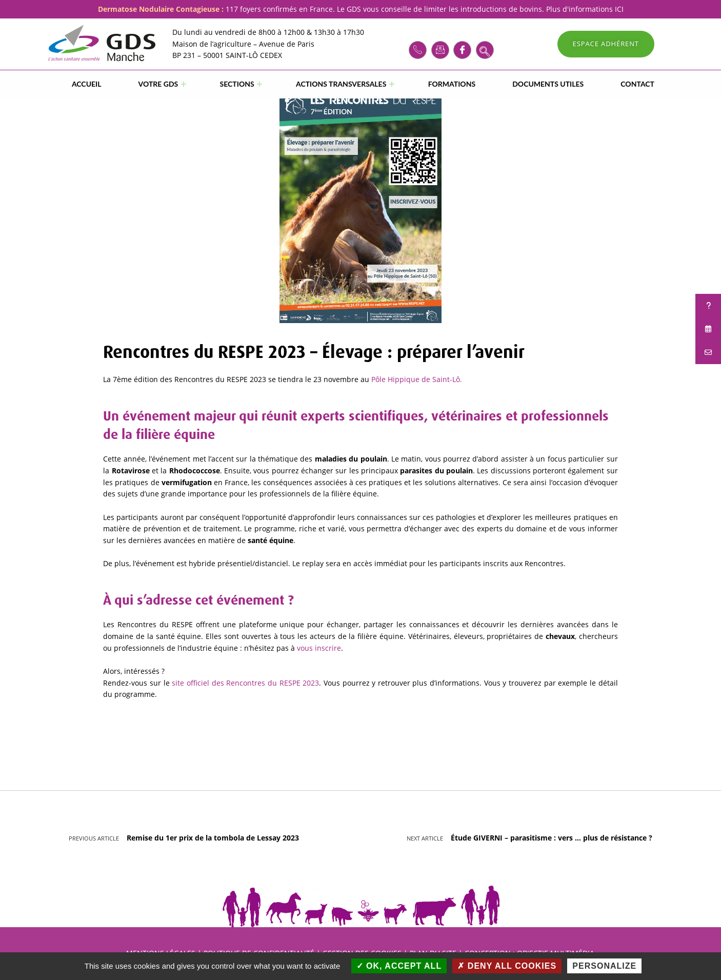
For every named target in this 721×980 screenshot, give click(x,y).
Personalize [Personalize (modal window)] (604, 966)
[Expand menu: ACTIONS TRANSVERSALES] (391, 84)
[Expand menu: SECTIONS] (259, 84)
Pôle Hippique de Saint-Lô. (416, 379)
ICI (619, 9)
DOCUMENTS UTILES (548, 83)
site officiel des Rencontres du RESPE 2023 (245, 683)
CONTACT (637, 83)
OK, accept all (399, 966)
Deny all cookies (506, 966)
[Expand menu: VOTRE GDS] (183, 84)
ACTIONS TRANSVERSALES (341, 83)
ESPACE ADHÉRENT (606, 43)
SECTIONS (237, 83)
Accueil (87, 83)
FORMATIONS (451, 83)
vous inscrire (319, 648)
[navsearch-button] (485, 50)
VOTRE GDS (158, 83)
